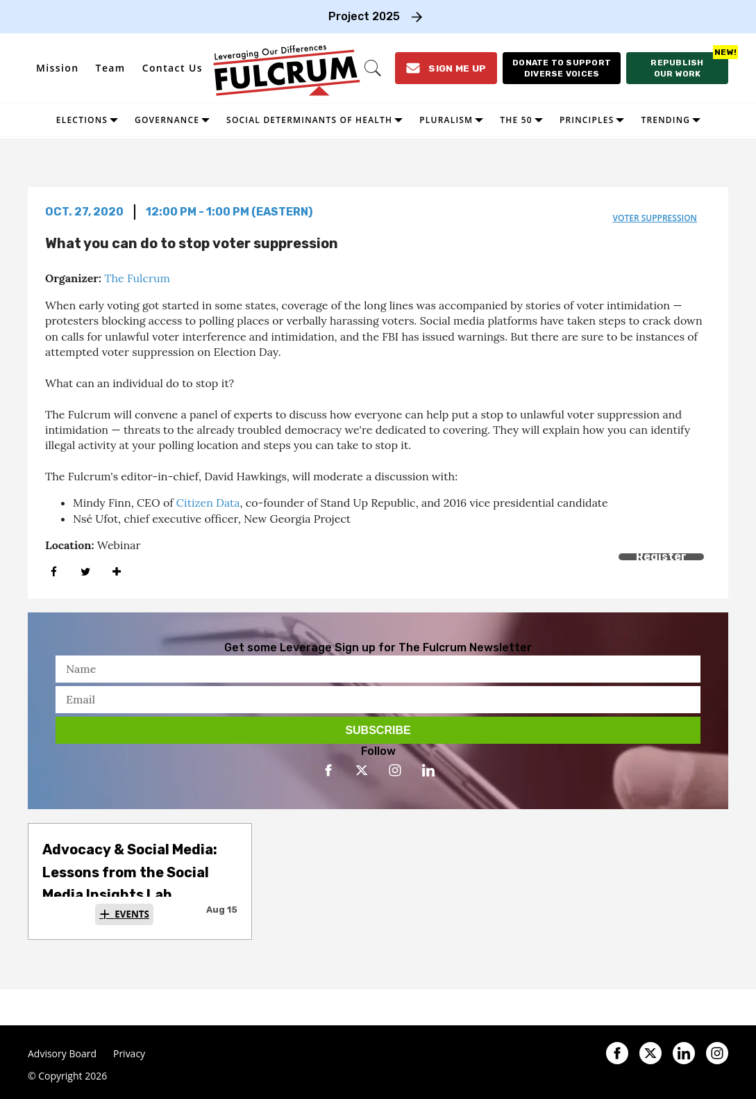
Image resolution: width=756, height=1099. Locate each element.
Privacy (129, 1054)
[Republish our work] (677, 68)
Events (132, 914)
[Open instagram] (395, 770)
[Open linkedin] (428, 770)
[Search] (372, 68)
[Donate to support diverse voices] (561, 68)
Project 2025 (364, 16)
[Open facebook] (328, 770)
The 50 (516, 120)
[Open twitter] (362, 770)
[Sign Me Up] (445, 68)
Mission (57, 67)
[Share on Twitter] (85, 572)
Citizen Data (208, 503)
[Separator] (116, 572)
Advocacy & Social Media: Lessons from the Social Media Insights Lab (129, 872)
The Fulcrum (137, 278)
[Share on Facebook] (53, 572)
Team (111, 67)
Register (661, 556)
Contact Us (172, 67)
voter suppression (654, 218)
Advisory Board (62, 1054)
